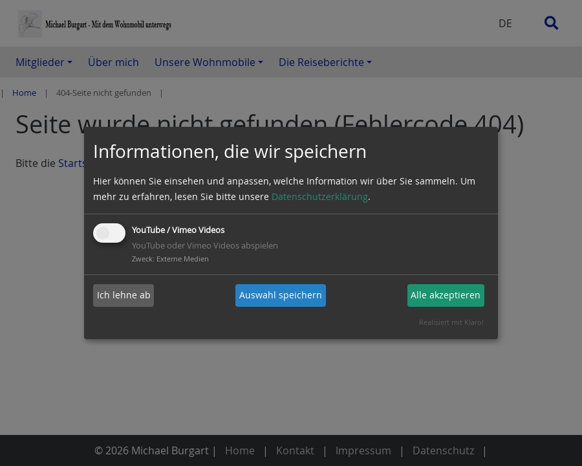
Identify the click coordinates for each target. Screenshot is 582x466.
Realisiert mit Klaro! (451, 322)
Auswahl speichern (280, 295)
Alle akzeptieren (445, 295)
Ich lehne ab (124, 295)
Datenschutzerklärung (320, 196)
